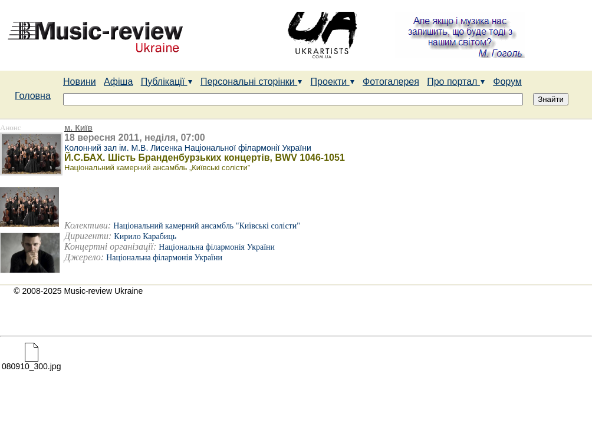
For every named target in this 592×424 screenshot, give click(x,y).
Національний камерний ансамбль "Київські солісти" (206, 225)
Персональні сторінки (251, 82)
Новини (79, 82)
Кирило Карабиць (145, 236)
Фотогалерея (391, 82)
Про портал (456, 82)
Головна (33, 96)
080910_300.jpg (31, 362)
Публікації (167, 82)
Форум (507, 82)
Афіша (118, 82)
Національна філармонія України (217, 247)
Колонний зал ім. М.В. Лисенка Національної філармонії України (187, 148)
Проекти (333, 82)
